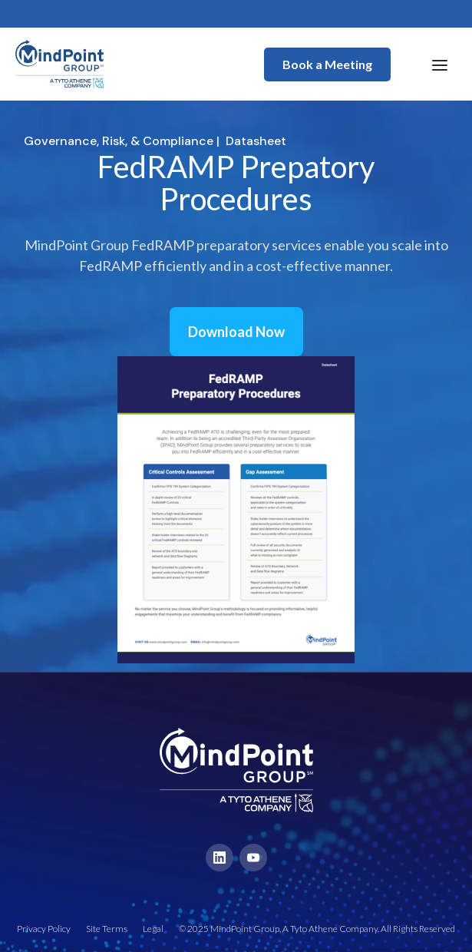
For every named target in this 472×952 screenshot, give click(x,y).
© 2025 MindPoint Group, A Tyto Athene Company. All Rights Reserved (317, 928)
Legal (153, 928)
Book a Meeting (327, 64)
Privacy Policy (44, 928)
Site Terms (106, 928)
